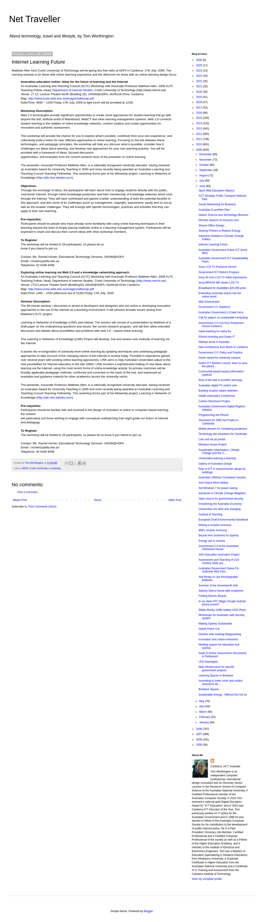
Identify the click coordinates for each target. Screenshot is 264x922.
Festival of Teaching (210, 514)
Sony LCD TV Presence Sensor (218, 266)
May (202, 701)
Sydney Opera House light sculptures (221, 590)
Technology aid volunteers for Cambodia (223, 434)
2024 (199, 70)
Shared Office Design (211, 225)
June (202, 186)
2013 (199, 128)
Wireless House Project (213, 444)
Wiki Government (209, 301)
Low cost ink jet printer (212, 439)
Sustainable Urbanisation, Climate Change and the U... (219, 451)
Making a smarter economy (215, 525)
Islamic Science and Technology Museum (223, 215)
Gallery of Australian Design (215, 463)
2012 (199, 134)
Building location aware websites (218, 390)
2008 (199, 729)
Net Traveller (34, 19)
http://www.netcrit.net (151, 280)
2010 (199, 144)
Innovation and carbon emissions (218, 639)
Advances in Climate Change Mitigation (222, 493)
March (203, 711)
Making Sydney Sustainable (215, 623)
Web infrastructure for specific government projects (216, 668)
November (206, 159)
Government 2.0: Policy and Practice (221, 352)
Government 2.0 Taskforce (214, 307)
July (202, 180)
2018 (199, 102)
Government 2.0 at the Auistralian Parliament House (219, 547)
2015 (199, 118)
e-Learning (54, 468)
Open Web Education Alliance (216, 190)
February (205, 717)
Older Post (174, 500)
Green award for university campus (220, 357)
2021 (199, 86)
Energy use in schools (212, 540)
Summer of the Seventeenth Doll (218, 585)
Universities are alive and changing (220, 509)
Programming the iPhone (214, 415)
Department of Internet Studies (72, 90)
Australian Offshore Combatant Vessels (222, 477)
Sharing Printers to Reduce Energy (219, 230)
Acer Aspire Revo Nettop (213, 482)
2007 (199, 734)
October (204, 164)
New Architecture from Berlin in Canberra (223, 347)
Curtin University (38, 468)
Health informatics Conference (217, 395)
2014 (199, 123)
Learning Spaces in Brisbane (216, 675)
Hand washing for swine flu (215, 331)
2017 (199, 107)
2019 (199, 97)
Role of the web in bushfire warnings (220, 380)
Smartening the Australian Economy (220, 503)
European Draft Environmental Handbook (223, 519)
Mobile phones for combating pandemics (223, 428)
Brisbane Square (209, 689)
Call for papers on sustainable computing (223, 317)
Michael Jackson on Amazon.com (219, 220)
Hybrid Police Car (209, 628)
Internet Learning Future (213, 244)
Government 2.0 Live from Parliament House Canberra (221, 324)
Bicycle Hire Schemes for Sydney (219, 535)
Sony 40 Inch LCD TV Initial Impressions (223, 277)
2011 (199, 139)
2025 (199, 65)
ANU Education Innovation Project (219, 554)
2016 (199, 112)
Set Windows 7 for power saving (218, 488)
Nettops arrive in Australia (214, 341)
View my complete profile (207, 879)
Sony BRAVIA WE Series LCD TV (219, 282)
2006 (199, 739)
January (204, 722)
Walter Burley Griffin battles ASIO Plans (222, 609)
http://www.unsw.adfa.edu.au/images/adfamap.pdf (61, 98)
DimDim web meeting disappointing (220, 634)
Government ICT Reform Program (219, 272)
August (203, 175)
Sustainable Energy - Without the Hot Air (223, 694)
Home (97, 500)
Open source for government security (221, 498)
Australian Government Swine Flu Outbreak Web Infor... (219, 570)
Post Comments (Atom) (42, 506)
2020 (199, 91)
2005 (199, 744)
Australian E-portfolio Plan (214, 209)
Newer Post (20, 500)
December (206, 154)
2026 (199, 60)
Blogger (148, 911)
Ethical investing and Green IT (217, 336)
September (206, 170)
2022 (199, 81)
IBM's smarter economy (213, 530)
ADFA (25, 468)
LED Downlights (208, 661)
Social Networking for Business (217, 204)
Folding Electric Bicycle (212, 595)
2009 (199, 149)
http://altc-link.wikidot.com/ (54, 177)
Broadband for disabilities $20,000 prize (222, 288)
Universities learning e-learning (217, 458)
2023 (199, 75)
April (202, 706)
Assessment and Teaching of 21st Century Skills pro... (219, 561)
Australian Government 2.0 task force (221, 312)
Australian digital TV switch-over (218, 385)
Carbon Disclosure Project (214, 401)
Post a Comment (27, 492)
